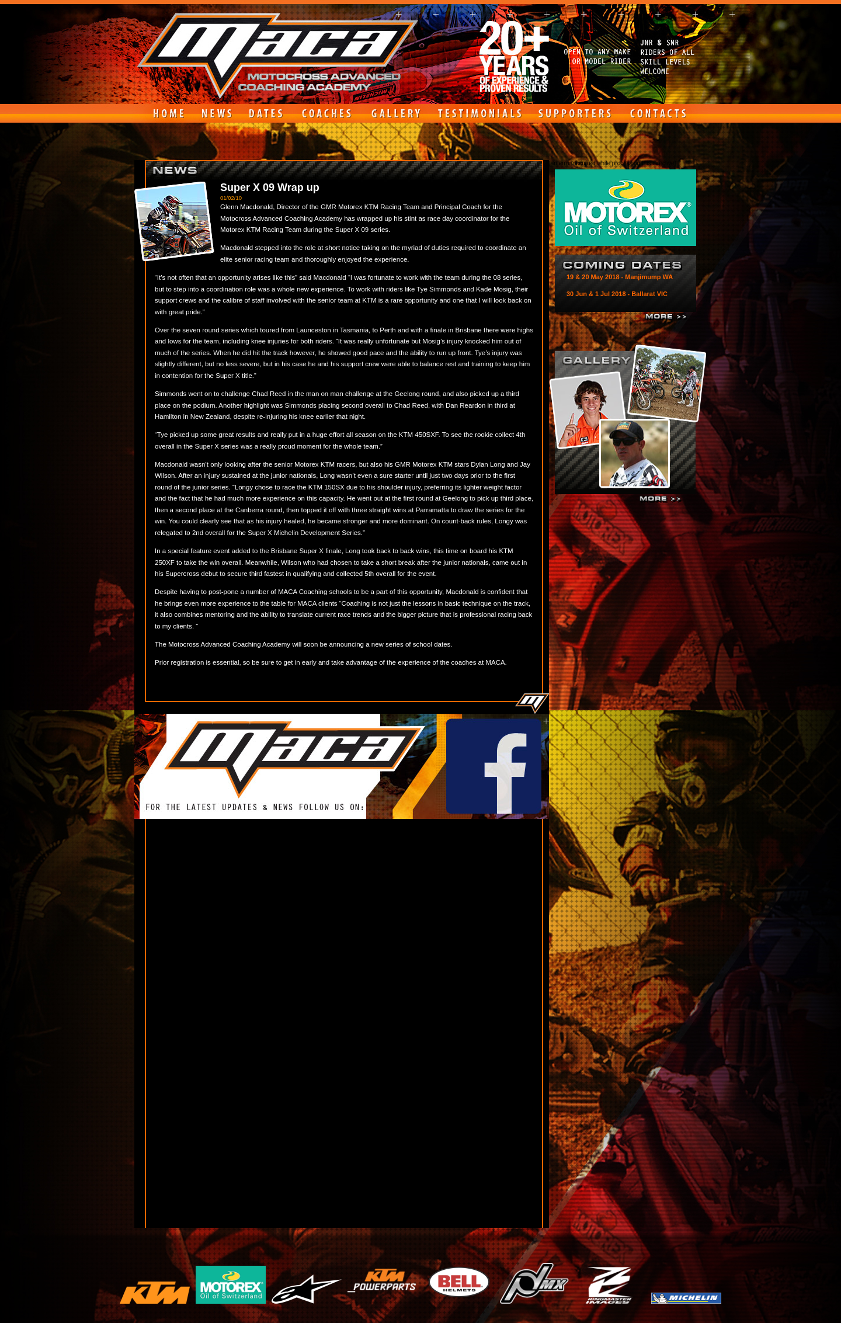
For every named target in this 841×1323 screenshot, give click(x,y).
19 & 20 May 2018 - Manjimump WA (620, 276)
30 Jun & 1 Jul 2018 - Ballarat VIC (617, 293)
